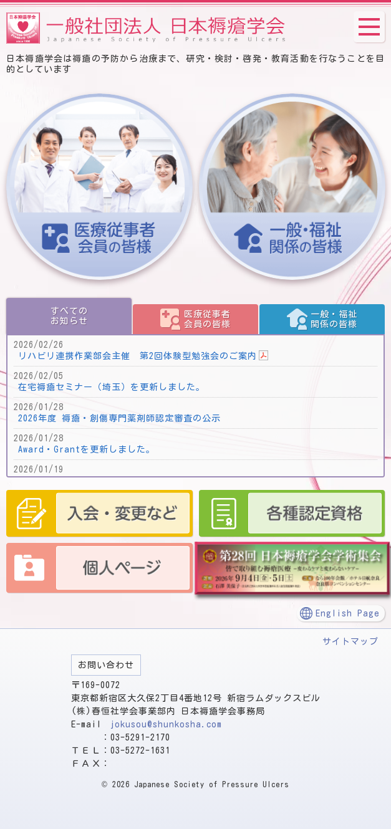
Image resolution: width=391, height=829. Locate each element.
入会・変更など (99, 513)
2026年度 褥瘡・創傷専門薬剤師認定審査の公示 (119, 418)
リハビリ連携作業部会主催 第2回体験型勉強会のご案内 (137, 356)
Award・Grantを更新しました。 (86, 449)
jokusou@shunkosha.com (166, 724)
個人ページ (99, 568)
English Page (348, 613)
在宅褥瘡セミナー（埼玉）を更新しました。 (111, 387)
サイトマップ (350, 641)
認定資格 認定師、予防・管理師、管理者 (292, 513)
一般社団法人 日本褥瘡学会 (146, 28)
